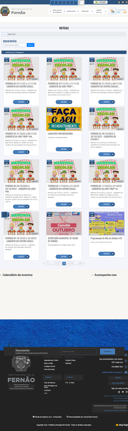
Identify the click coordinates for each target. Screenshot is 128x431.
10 (72, 263)
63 (80, 263)
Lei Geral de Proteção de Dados (115, 410)
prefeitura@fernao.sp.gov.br (112, 372)
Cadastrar (107, 351)
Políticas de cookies (121, 398)
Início (4, 34)
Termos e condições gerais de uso (116, 396)
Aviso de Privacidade (120, 401)
